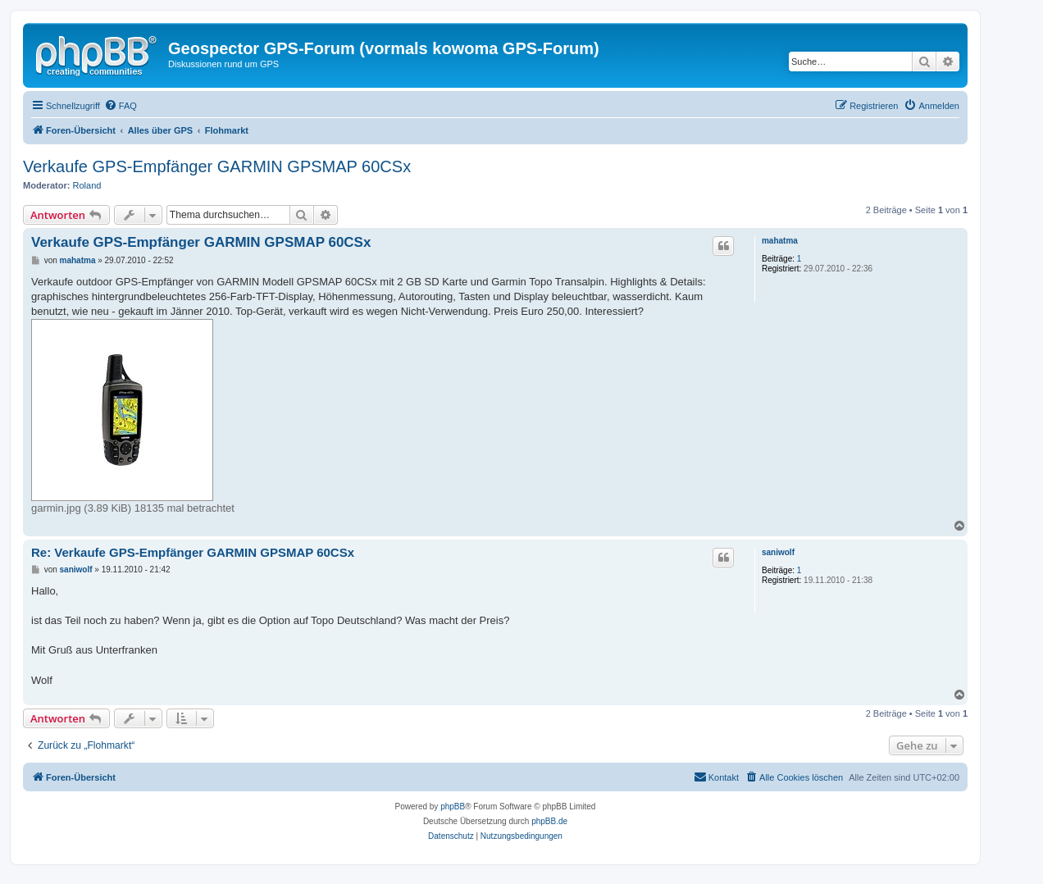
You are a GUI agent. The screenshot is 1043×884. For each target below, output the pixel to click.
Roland (87, 185)
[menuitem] (120, 106)
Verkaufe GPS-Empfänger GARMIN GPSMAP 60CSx (217, 166)
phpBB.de (549, 821)
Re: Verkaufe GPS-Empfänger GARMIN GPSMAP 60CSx (192, 552)
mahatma (780, 240)
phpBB (452, 806)
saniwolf (778, 552)
